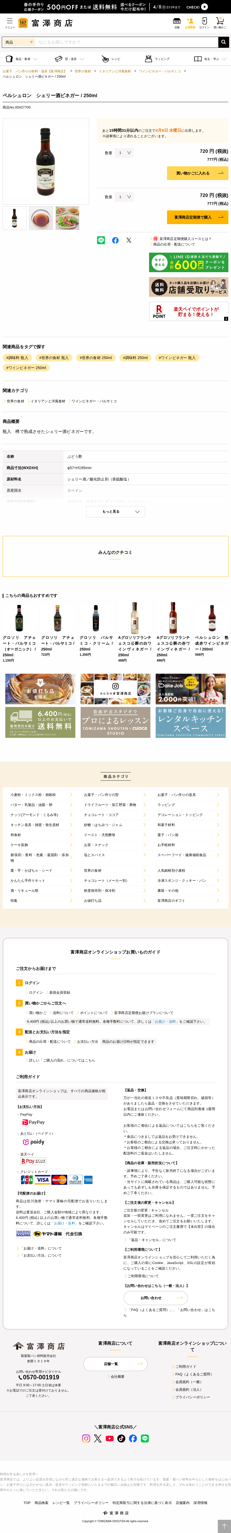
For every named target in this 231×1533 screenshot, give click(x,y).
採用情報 (200, 1503)
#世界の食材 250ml (96, 358)
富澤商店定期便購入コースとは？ (180, 239)
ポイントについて (92, 1013)
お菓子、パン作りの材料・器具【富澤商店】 (35, 71)
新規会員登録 (57, 992)
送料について (61, 1013)
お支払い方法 (85, 1042)
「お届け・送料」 (165, 1021)
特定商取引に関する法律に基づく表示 (142, 1503)
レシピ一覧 (61, 1503)
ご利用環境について (141, 1276)
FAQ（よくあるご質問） (192, 1374)
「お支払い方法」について (39, 1255)
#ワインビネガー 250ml (26, 368)
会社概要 (116, 1377)
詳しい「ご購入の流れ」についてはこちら (60, 1060)
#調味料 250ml (135, 358)
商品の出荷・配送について (172, 244)
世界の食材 (83, 71)
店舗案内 (183, 1503)
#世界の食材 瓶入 (54, 358)
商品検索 (42, 1503)
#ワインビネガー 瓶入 (177, 358)
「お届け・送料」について (39, 1248)
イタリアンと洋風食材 (115, 71)
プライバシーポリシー (190, 1397)
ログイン (34, 992)
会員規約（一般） (187, 1382)
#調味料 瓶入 (17, 358)
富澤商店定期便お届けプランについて (141, 1013)
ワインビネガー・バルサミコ (160, 71)
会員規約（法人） (187, 1390)
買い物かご (36, 1013)
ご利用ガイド (183, 1367)
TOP (27, 1503)
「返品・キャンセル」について (149, 1240)
